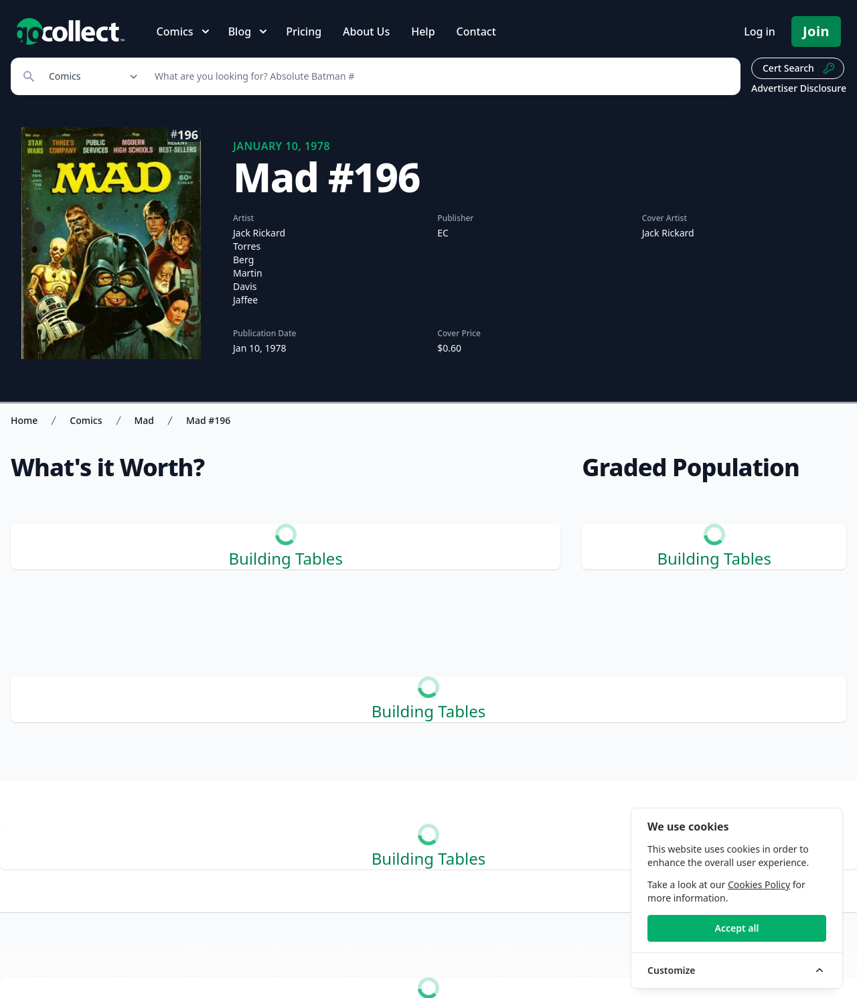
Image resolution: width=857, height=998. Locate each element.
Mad (145, 420)
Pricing (303, 31)
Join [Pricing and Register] (816, 31)
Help (423, 31)
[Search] (440, 76)
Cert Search (799, 68)
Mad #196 (208, 420)
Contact (476, 31)
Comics (86, 420)
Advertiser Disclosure (798, 88)
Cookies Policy (759, 884)
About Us (366, 31)
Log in (759, 31)
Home (24, 420)
